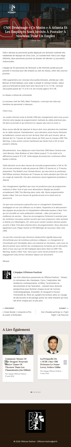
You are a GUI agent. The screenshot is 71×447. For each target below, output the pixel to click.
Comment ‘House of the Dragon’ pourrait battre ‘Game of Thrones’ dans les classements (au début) (17, 364)
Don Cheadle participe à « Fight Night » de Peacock (53, 311)
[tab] (31, 392)
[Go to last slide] (5, 362)
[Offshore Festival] (11, 9)
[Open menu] (64, 9)
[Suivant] (65, 362)
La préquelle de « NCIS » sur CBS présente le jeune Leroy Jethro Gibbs (50, 363)
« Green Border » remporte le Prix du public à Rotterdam (18, 311)
